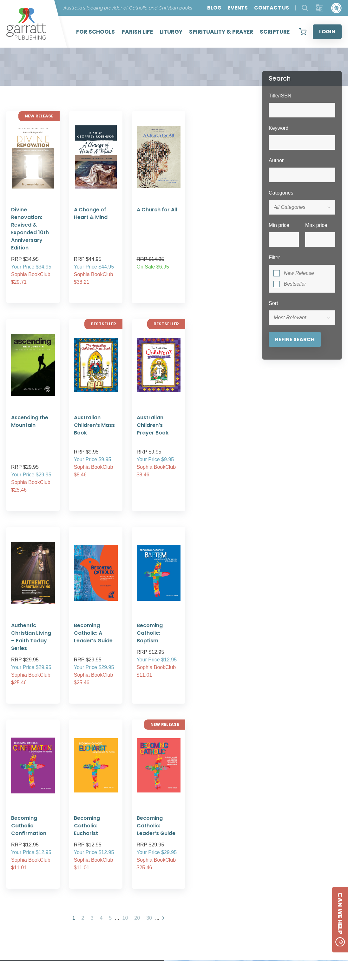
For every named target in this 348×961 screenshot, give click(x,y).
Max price (316, 225)
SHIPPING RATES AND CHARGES (172, 912)
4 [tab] (155, 856)
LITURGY (171, 32)
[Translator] (319, 8)
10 (125, 690)
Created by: (216, 941)
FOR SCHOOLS (95, 32)
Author (276, 160)
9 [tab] (203, 856)
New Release (299, 273)
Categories (281, 193)
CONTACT (258, 890)
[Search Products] (305, 8)
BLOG (214, 7)
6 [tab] (174, 856)
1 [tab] (126, 856)
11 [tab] (222, 856)
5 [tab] (164, 856)
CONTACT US (271, 7)
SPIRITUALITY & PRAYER (221, 32)
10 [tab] (212, 856)
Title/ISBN (280, 95)
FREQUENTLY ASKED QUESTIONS (172, 904)
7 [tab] (184, 856)
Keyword (278, 128)
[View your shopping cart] (302, 31)
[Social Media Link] (244, 911)
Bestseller (295, 284)
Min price (279, 225)
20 (137, 690)
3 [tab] (145, 856)
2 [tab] (136, 856)
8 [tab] (193, 856)
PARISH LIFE (137, 32)
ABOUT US (172, 889)
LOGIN (327, 31)
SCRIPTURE (275, 32)
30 (149, 690)
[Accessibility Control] (336, 8)
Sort (273, 303)
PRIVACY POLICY (172, 896)
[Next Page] (163, 691)
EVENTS (238, 7)
